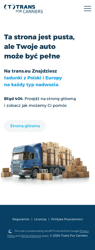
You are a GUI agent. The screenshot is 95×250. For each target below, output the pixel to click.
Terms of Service (31, 235)
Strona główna (25, 125)
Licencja (40, 219)
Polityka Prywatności (67, 219)
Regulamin (20, 219)
